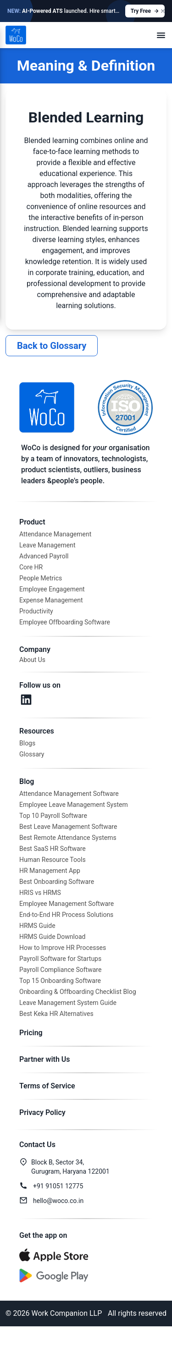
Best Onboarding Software (56, 881)
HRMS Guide (37, 925)
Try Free (145, 11)
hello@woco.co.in (58, 1200)
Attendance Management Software (69, 793)
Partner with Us (44, 1059)
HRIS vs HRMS (40, 892)
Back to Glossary (51, 345)
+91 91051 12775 (58, 1186)
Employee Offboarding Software (64, 622)
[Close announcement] (162, 11)
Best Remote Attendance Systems (68, 837)
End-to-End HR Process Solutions (66, 914)
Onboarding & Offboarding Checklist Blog (77, 991)
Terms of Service (47, 1086)
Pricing (31, 1032)
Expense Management (51, 600)
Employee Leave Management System (73, 804)
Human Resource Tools (52, 859)
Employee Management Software (66, 903)
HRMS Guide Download (52, 936)
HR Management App (49, 870)
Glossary (31, 754)
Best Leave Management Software (68, 826)
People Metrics (40, 578)
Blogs (27, 743)
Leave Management (47, 545)
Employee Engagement (52, 589)
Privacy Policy (42, 1112)
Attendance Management (55, 534)
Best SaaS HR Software (52, 848)
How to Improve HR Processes (62, 947)
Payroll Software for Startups (60, 958)
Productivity (36, 611)
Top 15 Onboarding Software (60, 980)
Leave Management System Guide (68, 1002)
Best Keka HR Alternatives (56, 1013)
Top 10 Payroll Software (53, 815)
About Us (32, 659)
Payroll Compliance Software (60, 969)
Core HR (31, 567)
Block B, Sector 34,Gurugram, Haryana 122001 (70, 1167)
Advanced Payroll (43, 556)
